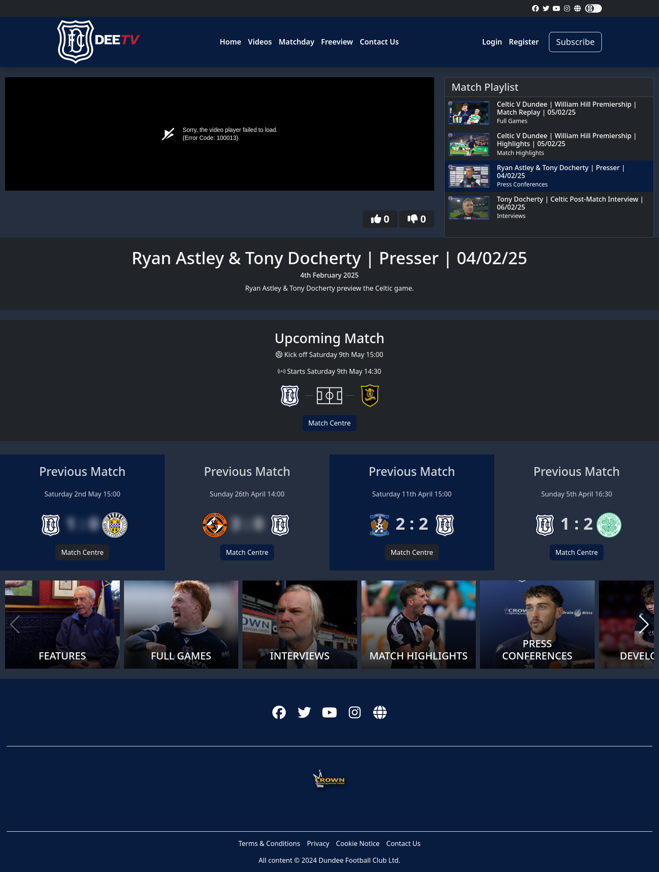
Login (492, 42)
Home (230, 42)
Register (524, 42)
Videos (260, 42)
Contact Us (379, 42)
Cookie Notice (358, 843)
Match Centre (329, 423)
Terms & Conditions (269, 843)
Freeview (337, 42)
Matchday (296, 42)
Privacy (318, 843)
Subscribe (575, 41)
